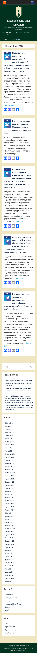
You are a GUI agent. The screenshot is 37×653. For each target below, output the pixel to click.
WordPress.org (9, 633)
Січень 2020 (9, 556)
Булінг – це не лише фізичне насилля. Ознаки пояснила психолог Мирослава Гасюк (17, 127)
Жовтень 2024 (9, 445)
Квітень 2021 (9, 513)
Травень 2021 (9, 510)
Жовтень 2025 (9, 429)
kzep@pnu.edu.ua (10, 34)
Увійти (7, 623)
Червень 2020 (9, 541)
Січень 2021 (9, 522)
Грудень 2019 (9, 559)
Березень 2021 (10, 516)
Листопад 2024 (10, 442)
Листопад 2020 (10, 528)
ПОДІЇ (6, 610)
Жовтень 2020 (9, 532)
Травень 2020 (9, 544)
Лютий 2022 (9, 494)
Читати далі (9, 105)
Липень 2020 (9, 538)
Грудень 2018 (9, 572)
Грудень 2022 (9, 469)
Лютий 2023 (9, 466)
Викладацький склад (11, 598)
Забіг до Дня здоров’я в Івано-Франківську (19, 380)
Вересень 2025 (10, 432)
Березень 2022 (10, 491)
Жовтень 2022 (9, 476)
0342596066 (8, 32)
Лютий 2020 (9, 553)
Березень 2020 (10, 550)
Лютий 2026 (9, 426)
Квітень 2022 (9, 488)
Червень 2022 (9, 482)
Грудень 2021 (9, 497)
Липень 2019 (9, 566)
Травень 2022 (9, 485)
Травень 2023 (9, 457)
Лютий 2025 (9, 438)
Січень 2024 (9, 451)
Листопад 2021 (10, 500)
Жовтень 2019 (9, 563)
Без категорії (9, 595)
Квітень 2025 (9, 435)
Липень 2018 (9, 575)
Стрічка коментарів (11, 630)
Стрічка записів (10, 627)
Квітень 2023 (9, 460)
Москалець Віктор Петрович (14, 604)
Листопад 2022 (10, 473)
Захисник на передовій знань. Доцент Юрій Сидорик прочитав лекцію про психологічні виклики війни (19, 407)
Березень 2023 (10, 463)
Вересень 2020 (10, 535)
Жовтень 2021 (9, 504)
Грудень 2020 (9, 525)
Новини (7, 607)
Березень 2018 (10, 581)
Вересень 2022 (10, 479)
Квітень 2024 (9, 448)
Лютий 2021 (9, 519)
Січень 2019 (9, 569)
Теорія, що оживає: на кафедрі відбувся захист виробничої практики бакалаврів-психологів (18, 391)
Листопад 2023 (10, 454)
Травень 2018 (9, 578)
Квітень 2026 (9, 423)
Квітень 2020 (9, 547)
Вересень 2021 (10, 507)
